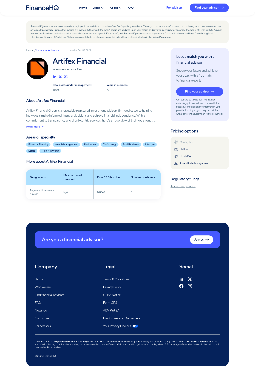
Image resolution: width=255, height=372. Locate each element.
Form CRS (110, 303)
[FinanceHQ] (42, 7)
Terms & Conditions (116, 279)
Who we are (43, 287)
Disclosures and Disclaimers (121, 318)
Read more (35, 126)
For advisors (174, 8)
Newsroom (42, 310)
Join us (201, 240)
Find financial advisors (49, 295)
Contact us (42, 318)
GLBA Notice (112, 295)
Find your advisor (199, 92)
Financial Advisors (47, 50)
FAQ (131, 8)
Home (83, 8)
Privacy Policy (112, 287)
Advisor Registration (183, 186)
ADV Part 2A (111, 310)
